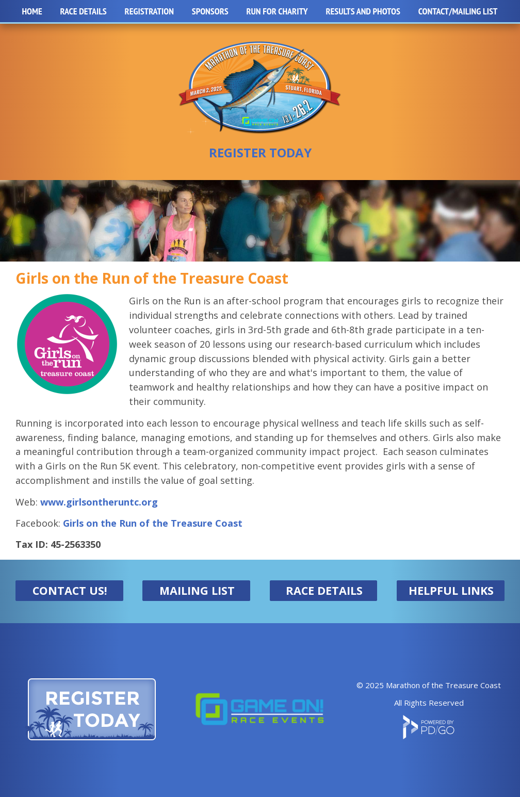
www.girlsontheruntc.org (99, 502)
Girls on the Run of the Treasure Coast (152, 523)
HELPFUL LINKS (451, 590)
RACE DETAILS (324, 590)
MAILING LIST (197, 590)
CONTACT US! (69, 590)
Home (32, 11)
